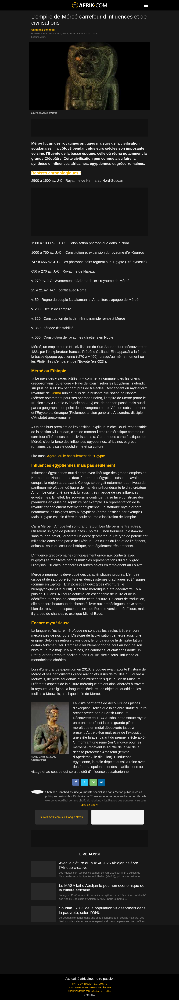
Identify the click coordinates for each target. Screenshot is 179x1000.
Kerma (56, 393)
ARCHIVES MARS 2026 (79, 991)
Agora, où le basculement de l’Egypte (76, 456)
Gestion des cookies (101, 991)
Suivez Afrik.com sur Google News (61, 817)
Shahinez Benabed (43, 29)
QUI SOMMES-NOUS (78, 987)
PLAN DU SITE (100, 984)
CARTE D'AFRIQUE (81, 984)
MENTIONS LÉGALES (100, 987)
